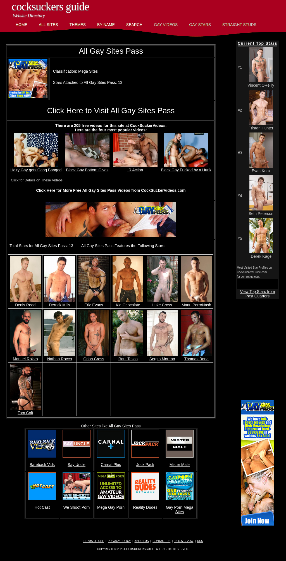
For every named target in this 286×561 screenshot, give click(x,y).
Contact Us (161, 541)
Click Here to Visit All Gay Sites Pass (111, 110)
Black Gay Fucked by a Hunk (186, 167)
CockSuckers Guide (50, 6)
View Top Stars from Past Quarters (257, 293)
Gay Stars (200, 24)
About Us (142, 541)
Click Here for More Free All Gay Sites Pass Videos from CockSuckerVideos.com (110, 190)
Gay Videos (166, 24)
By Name (106, 24)
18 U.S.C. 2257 (183, 541)
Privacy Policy (119, 541)
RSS (200, 541)
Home (21, 24)
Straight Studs (239, 24)
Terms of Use (93, 541)
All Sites (48, 24)
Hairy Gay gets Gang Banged (35, 167)
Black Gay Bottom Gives (87, 167)
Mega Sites (88, 71)
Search (134, 24)
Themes (78, 24)
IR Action (135, 167)
